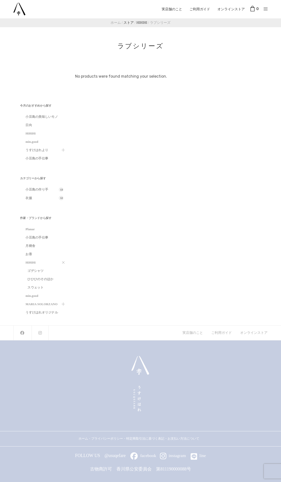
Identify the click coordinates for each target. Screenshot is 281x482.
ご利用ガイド (200, 9)
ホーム (83, 438)
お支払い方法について (185, 438)
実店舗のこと (172, 9)
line (198, 455)
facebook (143, 455)
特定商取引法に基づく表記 (145, 438)
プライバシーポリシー (107, 438)
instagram (173, 455)
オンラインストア (231, 9)
